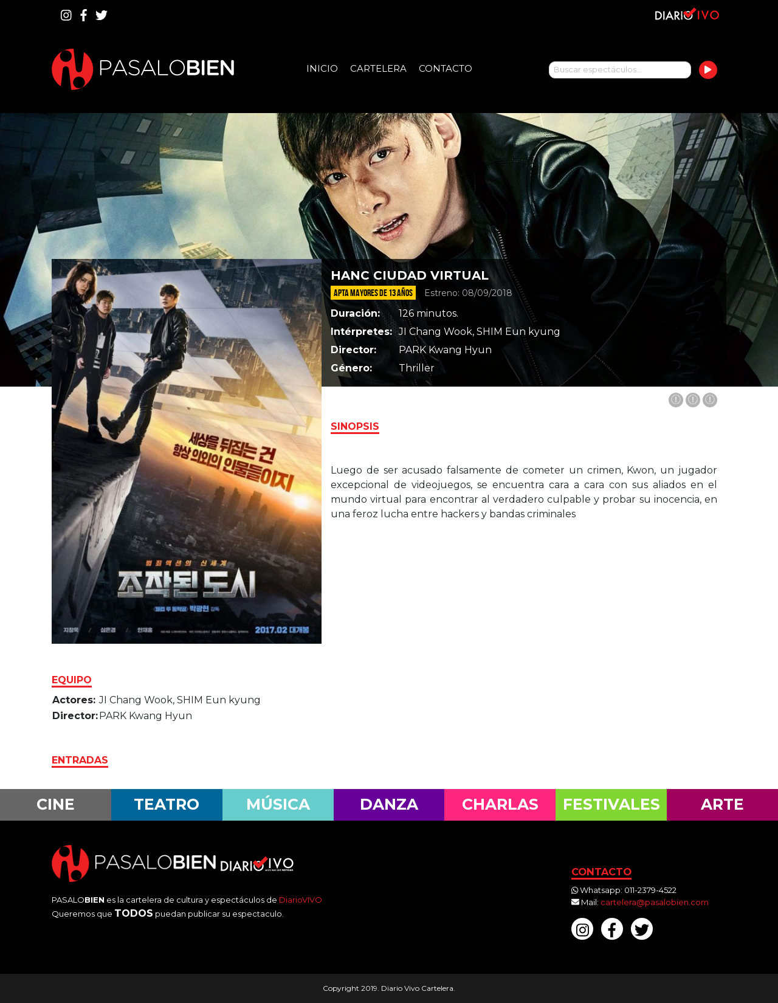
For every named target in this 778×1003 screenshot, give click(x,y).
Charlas (500, 804)
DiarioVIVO (300, 900)
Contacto (445, 68)
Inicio (322, 68)
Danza (389, 804)
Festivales (611, 804)
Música (278, 804)
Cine (55, 804)
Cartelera (378, 68)
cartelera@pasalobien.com (655, 902)
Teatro (166, 804)
